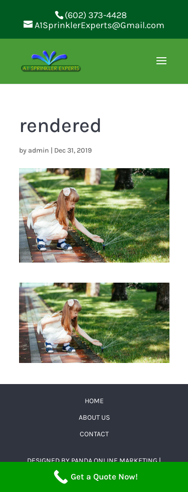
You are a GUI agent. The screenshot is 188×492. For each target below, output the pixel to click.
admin (38, 150)
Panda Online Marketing (114, 460)
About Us (94, 417)
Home (94, 401)
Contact (94, 434)
